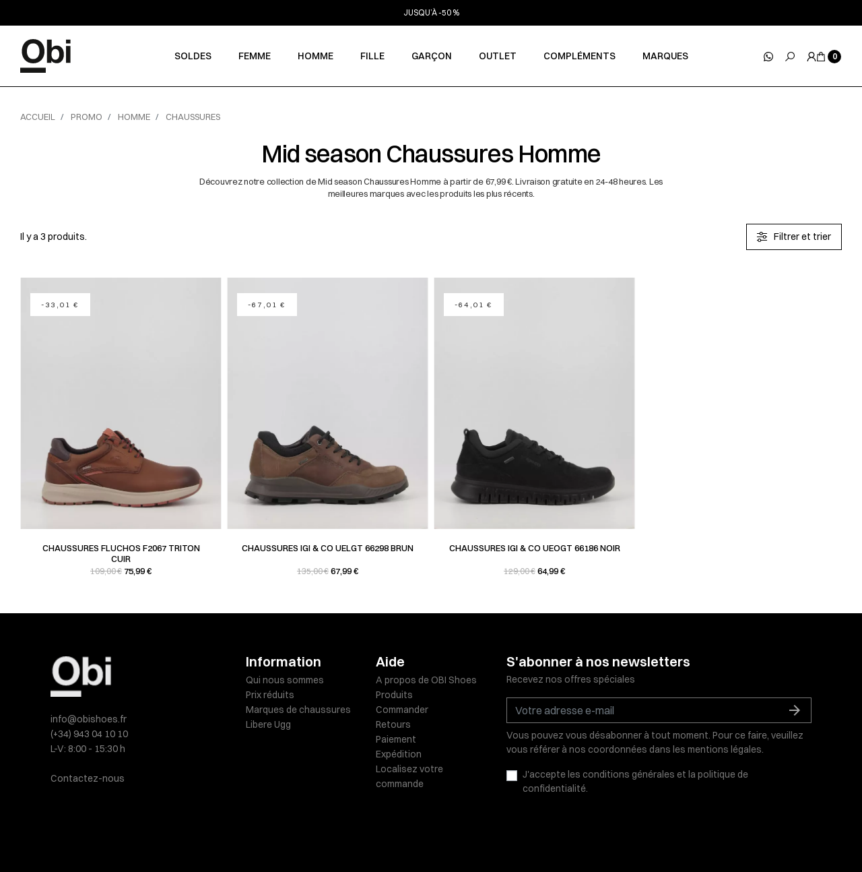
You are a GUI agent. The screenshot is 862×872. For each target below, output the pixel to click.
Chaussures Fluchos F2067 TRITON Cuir (121, 553)
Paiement (396, 739)
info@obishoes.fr (89, 719)
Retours (393, 724)
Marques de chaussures (298, 710)
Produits (394, 695)
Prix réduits (270, 695)
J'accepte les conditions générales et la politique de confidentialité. (635, 781)
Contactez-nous (88, 778)
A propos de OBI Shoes (426, 680)
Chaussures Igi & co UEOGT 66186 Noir (534, 547)
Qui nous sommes (285, 680)
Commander (402, 710)
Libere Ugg (268, 724)
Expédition (399, 754)
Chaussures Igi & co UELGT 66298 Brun (327, 547)
